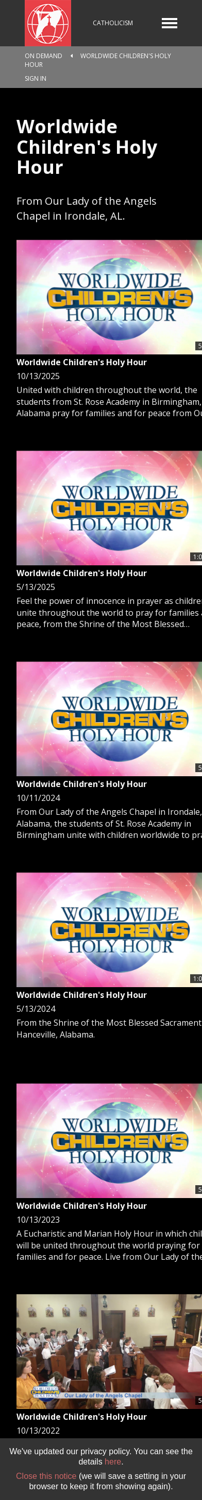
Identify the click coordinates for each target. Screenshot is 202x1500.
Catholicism (113, 23)
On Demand (43, 55)
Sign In (35, 78)
